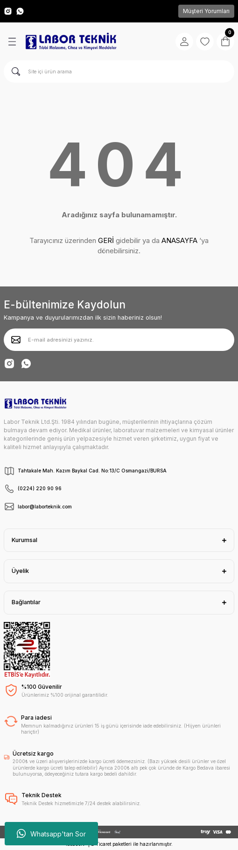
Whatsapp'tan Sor (51, 834)
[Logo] (71, 41)
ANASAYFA (179, 240)
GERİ (106, 240)
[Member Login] (184, 41)
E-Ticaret (101, 844)
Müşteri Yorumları (206, 10)
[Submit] (16, 340)
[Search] (119, 71)
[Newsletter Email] (119, 340)
